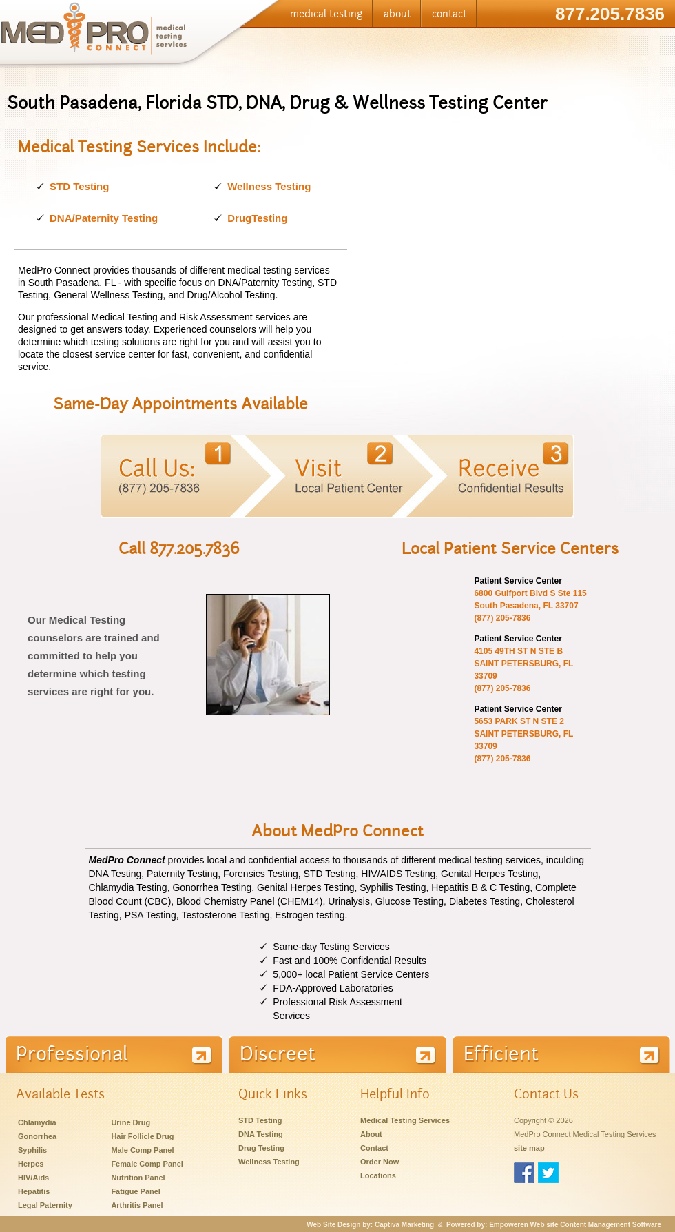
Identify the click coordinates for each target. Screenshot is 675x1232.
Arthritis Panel (137, 1205)
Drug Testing (261, 1148)
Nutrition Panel (138, 1177)
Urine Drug (130, 1122)
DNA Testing (260, 1134)
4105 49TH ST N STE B (518, 651)
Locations (378, 1175)
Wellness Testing (269, 186)
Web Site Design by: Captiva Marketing (370, 1225)
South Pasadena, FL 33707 (526, 605)
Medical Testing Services (405, 1120)
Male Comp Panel (142, 1150)
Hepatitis (34, 1191)
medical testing (326, 14)
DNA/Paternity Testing (104, 218)
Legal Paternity (45, 1205)
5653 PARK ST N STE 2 (519, 721)
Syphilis (32, 1150)
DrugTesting (257, 218)
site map (529, 1148)
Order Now (379, 1162)
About (371, 1134)
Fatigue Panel (135, 1191)
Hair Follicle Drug (142, 1136)
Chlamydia (37, 1122)
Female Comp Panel (147, 1164)
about (397, 14)
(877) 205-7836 (502, 618)
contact (449, 14)
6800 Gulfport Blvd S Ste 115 (530, 593)
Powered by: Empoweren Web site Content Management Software (553, 1225)
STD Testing (79, 186)
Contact (374, 1148)
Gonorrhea (37, 1136)
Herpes (30, 1164)
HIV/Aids (33, 1177)
